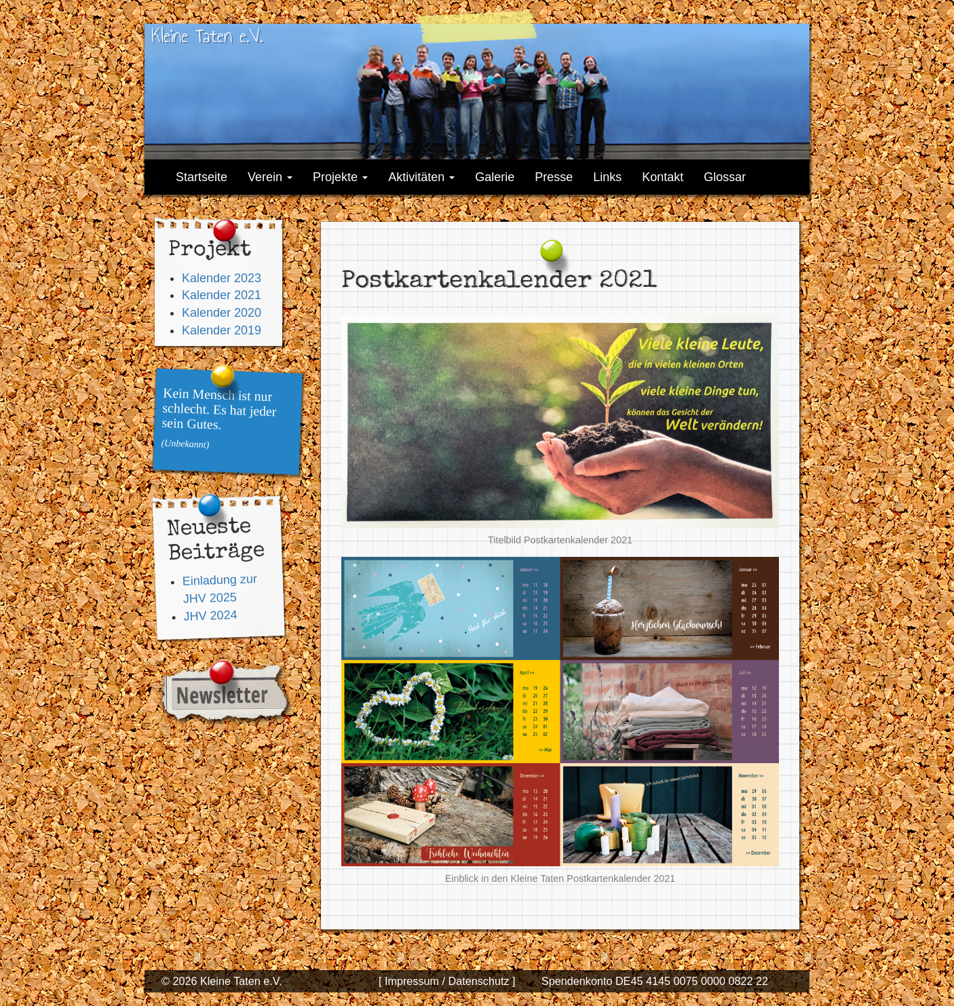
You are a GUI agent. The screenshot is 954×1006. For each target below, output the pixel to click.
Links (607, 177)
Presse (554, 177)
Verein (270, 177)
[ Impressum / (412, 981)
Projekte (340, 177)
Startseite (201, 177)
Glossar (725, 177)
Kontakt (662, 177)
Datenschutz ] (480, 981)
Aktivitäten (421, 177)
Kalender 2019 (221, 330)
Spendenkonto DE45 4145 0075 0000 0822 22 (654, 981)
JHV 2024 (210, 615)
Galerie (494, 177)
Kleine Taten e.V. (207, 35)
